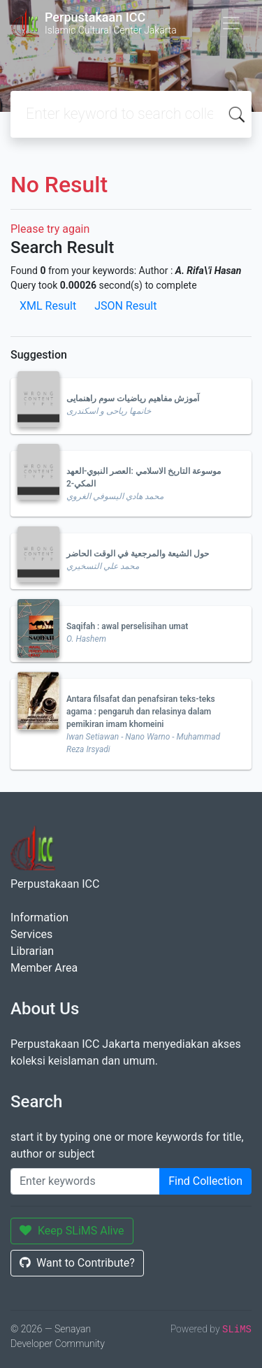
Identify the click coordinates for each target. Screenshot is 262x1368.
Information (39, 917)
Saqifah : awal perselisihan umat (127, 626)
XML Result (48, 305)
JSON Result (125, 305)
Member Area (44, 967)
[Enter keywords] (85, 1181)
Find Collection (205, 1181)
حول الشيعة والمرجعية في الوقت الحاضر (137, 554)
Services (31, 934)
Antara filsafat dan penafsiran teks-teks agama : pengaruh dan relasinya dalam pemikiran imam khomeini (140, 711)
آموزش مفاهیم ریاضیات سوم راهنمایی (132, 398)
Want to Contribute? (77, 1262)
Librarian (32, 951)
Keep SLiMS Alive (72, 1230)
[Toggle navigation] (231, 23)
